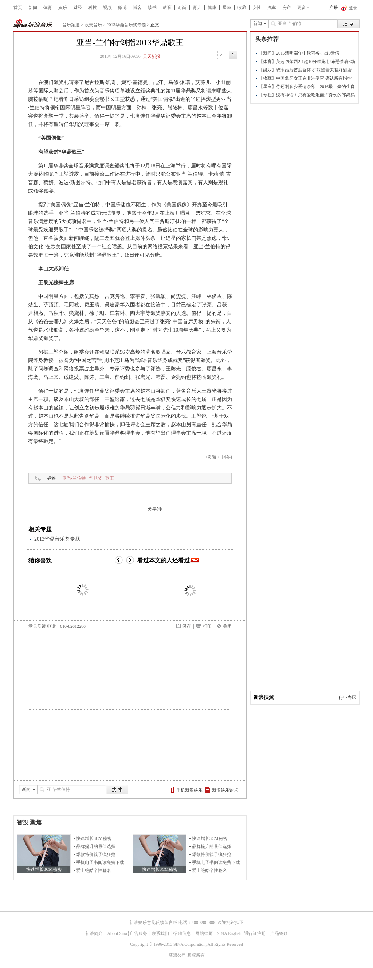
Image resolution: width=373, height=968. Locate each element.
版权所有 (196, 955)
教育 (167, 7)
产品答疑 (279, 933)
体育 (47, 7)
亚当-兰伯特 (74, 478)
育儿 (197, 7)
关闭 (227, 626)
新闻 (32, 7)
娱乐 (62, 7)
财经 (77, 7)
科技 (92, 7)
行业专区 (347, 697)
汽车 (271, 7)
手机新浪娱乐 (189, 790)
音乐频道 (71, 24)
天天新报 (151, 56)
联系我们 (160, 933)
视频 (107, 7)
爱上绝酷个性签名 (93, 870)
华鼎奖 (95, 478)
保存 (186, 626)
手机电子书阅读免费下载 (100, 862)
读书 (152, 7)
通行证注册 (255, 933)
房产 (286, 7)
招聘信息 (182, 933)
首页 (17, 7)
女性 (256, 7)
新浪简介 (94, 933)
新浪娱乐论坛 (225, 790)
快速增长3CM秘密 (93, 838)
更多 (301, 7)
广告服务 (138, 933)
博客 (137, 7)
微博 (122, 7)
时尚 (182, 7)
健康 (212, 7)
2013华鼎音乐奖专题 (126, 24)
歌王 (109, 478)
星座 (227, 7)
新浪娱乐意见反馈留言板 (153, 922)
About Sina (117, 933)
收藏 (241, 7)
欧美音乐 (93, 24)
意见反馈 (37, 626)
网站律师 (204, 933)
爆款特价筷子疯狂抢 (95, 854)
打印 (207, 626)
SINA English (229, 933)
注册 (333, 7)
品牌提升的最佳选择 (95, 846)
